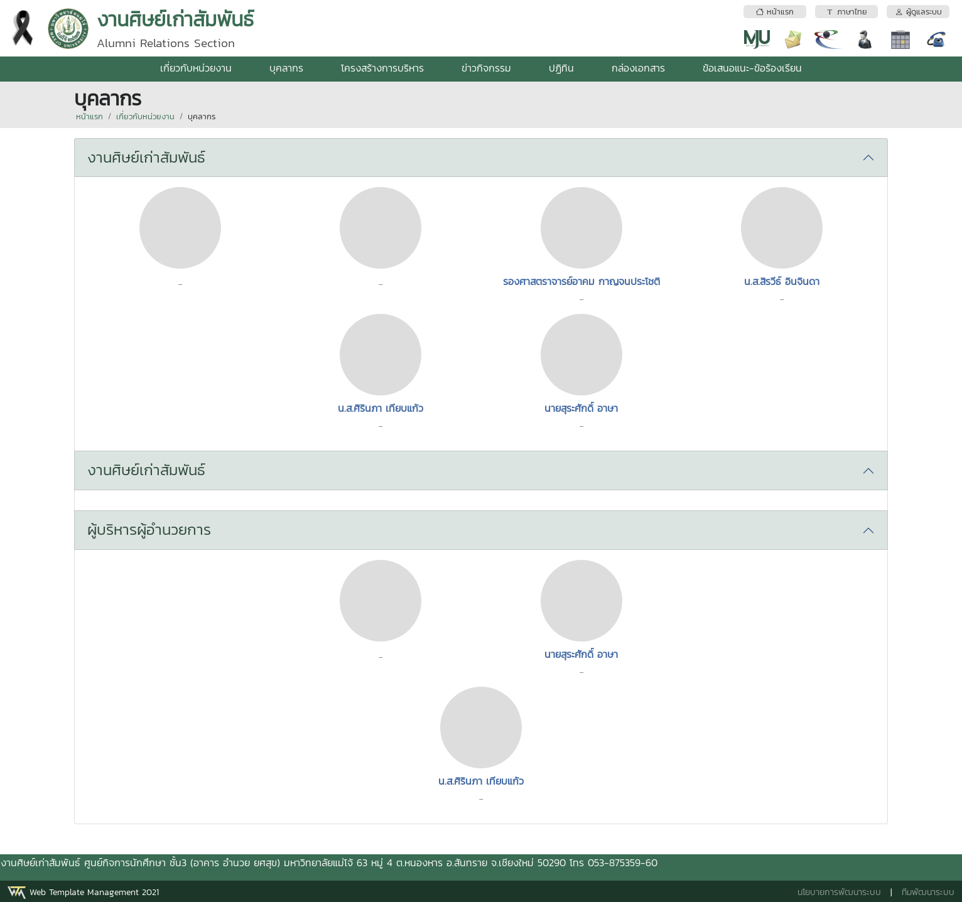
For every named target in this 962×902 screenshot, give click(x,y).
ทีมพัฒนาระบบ (928, 892)
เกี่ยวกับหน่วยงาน (196, 67)
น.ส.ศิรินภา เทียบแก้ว (380, 408)
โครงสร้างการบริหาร (382, 67)
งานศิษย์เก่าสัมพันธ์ (146, 157)
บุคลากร (286, 67)
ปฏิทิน (561, 67)
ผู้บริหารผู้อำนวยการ (149, 529)
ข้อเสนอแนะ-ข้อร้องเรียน (752, 67)
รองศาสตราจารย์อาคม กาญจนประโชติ (581, 281)
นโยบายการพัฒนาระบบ (839, 892)
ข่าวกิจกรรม (486, 67)
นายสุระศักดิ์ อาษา (581, 408)
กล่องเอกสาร (638, 67)
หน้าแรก (89, 116)
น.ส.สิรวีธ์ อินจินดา (781, 281)
